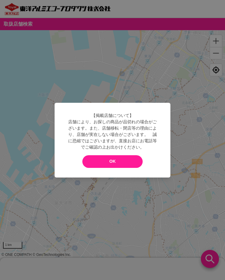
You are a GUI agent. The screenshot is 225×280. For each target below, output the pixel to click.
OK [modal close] (112, 161)
